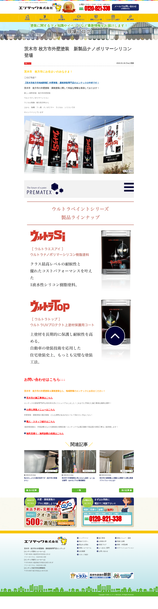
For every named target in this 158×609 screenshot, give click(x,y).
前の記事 (125, 490)
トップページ (83, 538)
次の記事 (33, 490)
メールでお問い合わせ (125, 7)
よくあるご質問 (104, 548)
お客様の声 (102, 541)
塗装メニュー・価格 (124, 538)
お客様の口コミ (78, 19)
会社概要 (82, 551)
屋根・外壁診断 (122, 544)
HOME (27, 19)
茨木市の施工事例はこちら (39, 398)
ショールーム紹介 (113, 19)
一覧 (79, 490)
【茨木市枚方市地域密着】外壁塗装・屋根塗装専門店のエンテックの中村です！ (61, 83)
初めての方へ (44, 19)
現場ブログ (28, 63)
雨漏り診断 (121, 541)
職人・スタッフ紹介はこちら (40, 421)
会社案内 (61, 19)
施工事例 (130, 19)
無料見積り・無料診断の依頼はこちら (45, 433)
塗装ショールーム (85, 548)
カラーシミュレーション (125, 548)
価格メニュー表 (96, 19)
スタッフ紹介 (83, 554)
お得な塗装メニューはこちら (40, 409)
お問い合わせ (103, 551)
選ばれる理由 (83, 544)
